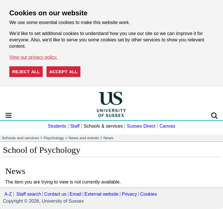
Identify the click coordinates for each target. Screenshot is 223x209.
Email (75, 194)
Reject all (26, 71)
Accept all (63, 71)
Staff (75, 126)
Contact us (55, 194)
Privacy (129, 194)
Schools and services (20, 138)
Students (57, 126)
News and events (84, 138)
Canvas (167, 126)
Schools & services (103, 126)
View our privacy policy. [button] (33, 57)
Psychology (54, 138)
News (108, 138)
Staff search (28, 194)
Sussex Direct (141, 126)
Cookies (148, 194)
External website (101, 194)
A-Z (8, 194)
